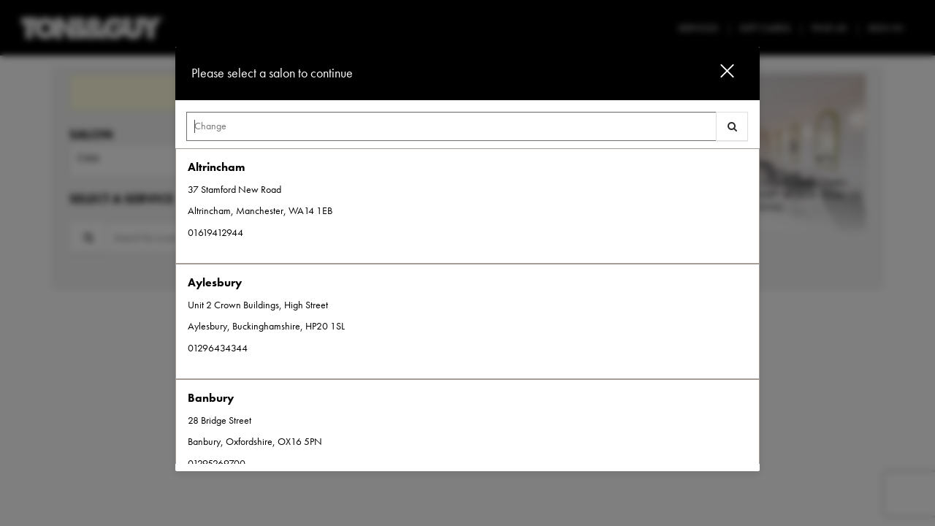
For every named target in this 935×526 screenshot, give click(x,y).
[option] (467, 206)
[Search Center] (451, 126)
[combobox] (467, 130)
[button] (718, 73)
